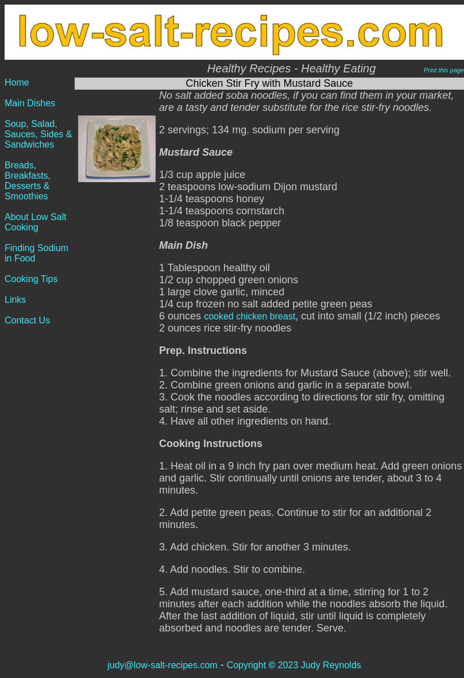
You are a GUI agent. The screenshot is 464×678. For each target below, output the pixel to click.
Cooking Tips (31, 279)
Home (17, 82)
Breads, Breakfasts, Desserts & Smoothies (28, 180)
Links (15, 300)
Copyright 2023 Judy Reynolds (294, 665)
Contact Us (27, 320)
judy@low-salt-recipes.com (162, 665)
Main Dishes (30, 103)
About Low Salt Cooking (36, 222)
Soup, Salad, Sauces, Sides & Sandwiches (38, 134)
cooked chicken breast (249, 316)
